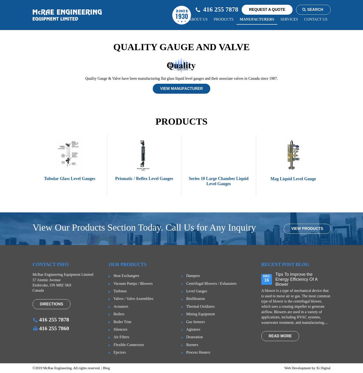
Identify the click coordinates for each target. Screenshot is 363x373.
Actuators (121, 306)
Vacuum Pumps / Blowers (133, 283)
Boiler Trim (122, 322)
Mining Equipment (200, 314)
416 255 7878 (216, 9)
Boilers (119, 314)
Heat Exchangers (126, 276)
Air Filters (121, 337)
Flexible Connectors (129, 345)
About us (198, 19)
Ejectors (120, 352)
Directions (51, 304)
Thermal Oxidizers (200, 306)
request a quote (267, 10)
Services (289, 19)
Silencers (120, 329)
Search (312, 10)
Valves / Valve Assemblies (133, 299)
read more (280, 336)
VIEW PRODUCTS (307, 229)
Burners (192, 345)
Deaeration (194, 337)
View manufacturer (181, 89)
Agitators (193, 329)
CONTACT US (315, 19)
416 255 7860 (51, 328)
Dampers (193, 276)
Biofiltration (195, 299)
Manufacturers (257, 19)
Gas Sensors (195, 322)
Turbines (120, 291)
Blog (106, 368)
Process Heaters (198, 352)
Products (224, 19)
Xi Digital (323, 368)
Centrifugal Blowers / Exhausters (211, 283)
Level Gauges (196, 291)
